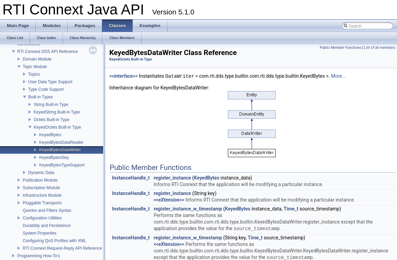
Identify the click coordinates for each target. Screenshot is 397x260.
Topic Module (35, 66)
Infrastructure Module (42, 195)
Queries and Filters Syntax (47, 210)
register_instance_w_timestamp (188, 209)
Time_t (291, 209)
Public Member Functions (340, 47)
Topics (34, 74)
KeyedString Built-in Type (57, 112)
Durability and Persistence (46, 225)
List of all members (379, 47)
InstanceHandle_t (131, 178)
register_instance (172, 178)
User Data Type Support (50, 81)
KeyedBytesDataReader (61, 142)
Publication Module (40, 180)
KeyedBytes (50, 134)
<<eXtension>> (169, 200)
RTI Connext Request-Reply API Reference (62, 248)
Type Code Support (46, 89)
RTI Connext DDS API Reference (47, 51)
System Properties (39, 233)
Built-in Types (40, 97)
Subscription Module (41, 187)
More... (338, 76)
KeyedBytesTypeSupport (62, 165)
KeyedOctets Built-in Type (57, 127)
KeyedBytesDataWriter (60, 150)
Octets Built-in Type (51, 119)
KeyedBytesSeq (53, 157)
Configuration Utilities (42, 218)
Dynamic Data (41, 172)
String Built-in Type (51, 104)
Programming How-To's (38, 255)
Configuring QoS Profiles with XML (54, 240)
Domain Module (37, 59)
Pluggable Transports (42, 203)
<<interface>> (123, 76)
